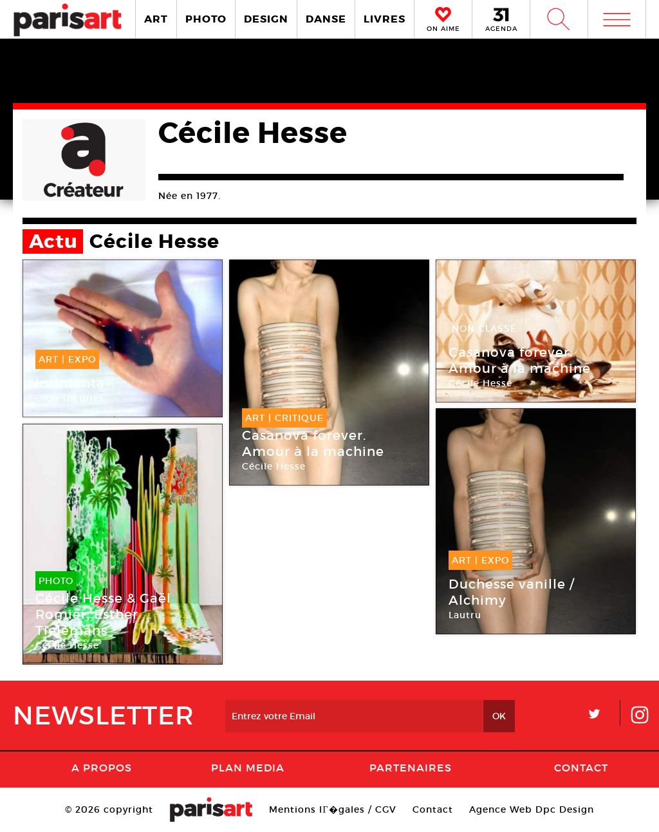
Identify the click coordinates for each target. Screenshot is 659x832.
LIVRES (384, 19)
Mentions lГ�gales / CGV (332, 809)
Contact (581, 767)
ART (156, 19)
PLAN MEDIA (247, 767)
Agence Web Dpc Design (531, 809)
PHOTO (206, 19)
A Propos (101, 767)
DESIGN (266, 19)
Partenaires (410, 767)
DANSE (326, 19)
